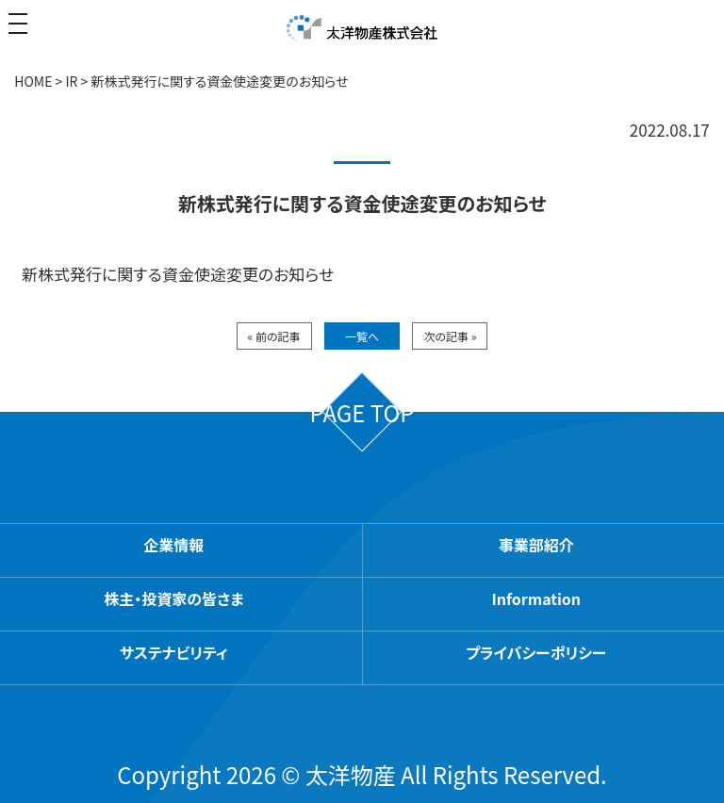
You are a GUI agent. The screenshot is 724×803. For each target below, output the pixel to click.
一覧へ (362, 336)
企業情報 (173, 544)
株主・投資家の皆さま (173, 598)
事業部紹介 (536, 544)
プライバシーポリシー (536, 652)
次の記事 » (449, 336)
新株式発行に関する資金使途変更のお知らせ (178, 274)
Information (537, 598)
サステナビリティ (174, 652)
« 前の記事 (274, 336)
